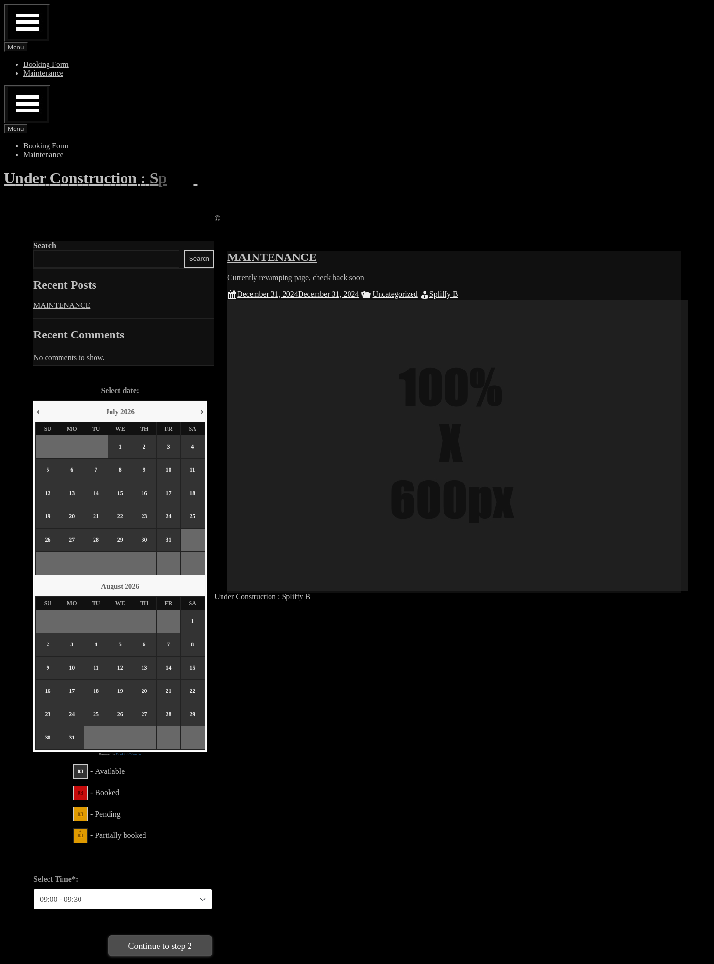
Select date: (120, 390)
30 (144, 540)
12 (47, 493)
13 (72, 493)
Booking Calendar (128, 754)
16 (144, 493)
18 (192, 493)
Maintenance (43, 73)
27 (72, 540)
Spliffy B (456, 294)
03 (80, 771)
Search (44, 245)
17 (168, 493)
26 (47, 540)
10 (168, 470)
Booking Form (46, 64)
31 (168, 540)
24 (168, 517)
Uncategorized (407, 294)
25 (192, 517)
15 (120, 493)
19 (47, 517)
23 (144, 517)
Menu (16, 47)
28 (96, 540)
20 (72, 517)
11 (192, 470)
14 (96, 493)
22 (120, 517)
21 (96, 517)
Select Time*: (55, 879)
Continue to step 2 (160, 946)
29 (120, 540)
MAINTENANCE (284, 257)
